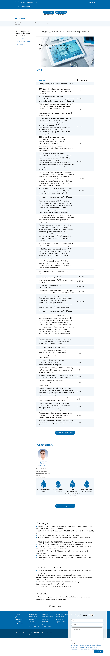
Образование (60, 616)
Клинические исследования (27, 22)
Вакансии (58, 618)
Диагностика (19, 619)
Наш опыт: (20, 44)
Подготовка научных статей (60, 620)
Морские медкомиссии (32, 620)
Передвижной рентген (33, 623)
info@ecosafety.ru (20, 633)
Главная (17, 22)
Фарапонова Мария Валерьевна (43, 464)
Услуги (17, 616)
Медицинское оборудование (46, 625)
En (94, 2)
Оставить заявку (61, 12)
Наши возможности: (23, 41)
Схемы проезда (47, 633)
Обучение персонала (45, 622)
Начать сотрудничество (65, 433)
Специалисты (19, 618)
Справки (17, 624)
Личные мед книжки (34, 618)
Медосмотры (19, 623)
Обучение (59, 623)
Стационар (18, 621)
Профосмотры (33, 616)
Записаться (48, 12)
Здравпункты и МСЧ (34, 626)
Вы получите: (21, 38)
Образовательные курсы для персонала (47, 617)
